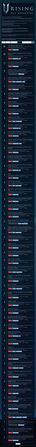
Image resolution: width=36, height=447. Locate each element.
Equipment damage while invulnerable (17, 316)
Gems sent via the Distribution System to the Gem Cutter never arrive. (20, 165)
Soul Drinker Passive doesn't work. (16, 85)
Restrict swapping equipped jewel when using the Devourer (19, 53)
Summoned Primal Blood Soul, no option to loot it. (20, 204)
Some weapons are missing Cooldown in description (20, 198)
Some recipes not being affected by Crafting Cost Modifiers (19, 147)
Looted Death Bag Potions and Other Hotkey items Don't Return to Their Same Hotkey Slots (20, 93)
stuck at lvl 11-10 (12, 243)
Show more (18, 443)
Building (20, 223)
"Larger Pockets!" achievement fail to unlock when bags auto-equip (20, 381)
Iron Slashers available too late (15, 45)
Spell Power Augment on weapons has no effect (19, 404)
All (8, 42)
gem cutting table (12, 284)
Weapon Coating (12, 396)
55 (4, 46)
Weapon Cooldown (12, 101)
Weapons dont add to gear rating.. (16, 420)
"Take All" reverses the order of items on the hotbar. (20, 139)
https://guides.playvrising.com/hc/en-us (7, 24)
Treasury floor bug (12, 324)
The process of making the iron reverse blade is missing (19, 276)
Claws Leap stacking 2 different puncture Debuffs (19, 77)
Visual (24, 81)
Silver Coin (10, 347)
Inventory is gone (12, 301)
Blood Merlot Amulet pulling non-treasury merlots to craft (20, 189)
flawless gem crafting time (14, 331)
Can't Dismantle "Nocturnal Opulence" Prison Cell (19, 62)
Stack (9, 173)
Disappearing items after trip (15, 236)
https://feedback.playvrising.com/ (7, 31)
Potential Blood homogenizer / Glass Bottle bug (19, 131)
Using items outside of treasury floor (16, 354)
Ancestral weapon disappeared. (15, 212)
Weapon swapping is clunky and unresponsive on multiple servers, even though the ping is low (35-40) (20, 227)
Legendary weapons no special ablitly (17, 69)
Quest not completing (13, 412)
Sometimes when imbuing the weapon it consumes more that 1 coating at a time (20, 156)
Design (14, 81)
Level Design (24, 417)
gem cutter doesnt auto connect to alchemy (18, 220)
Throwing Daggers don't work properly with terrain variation (20, 363)
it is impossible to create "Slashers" (16, 109)
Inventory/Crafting (14, 42)
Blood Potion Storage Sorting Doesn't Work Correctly (20, 124)
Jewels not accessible (13, 308)
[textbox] (27, 42)
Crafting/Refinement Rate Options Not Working (19, 389)
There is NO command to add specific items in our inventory (20, 372)
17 (4, 63)
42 (4, 54)
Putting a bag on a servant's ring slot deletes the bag (20, 436)
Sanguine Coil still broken (14, 117)
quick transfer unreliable (14, 259)
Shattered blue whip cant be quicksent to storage (19, 428)
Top (3, 42)
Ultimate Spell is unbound (14, 181)
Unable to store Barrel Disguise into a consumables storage (20, 292)
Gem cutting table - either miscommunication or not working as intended (20, 267)
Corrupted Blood (12, 339)
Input (14, 185)
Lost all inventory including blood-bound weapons (20, 251)
